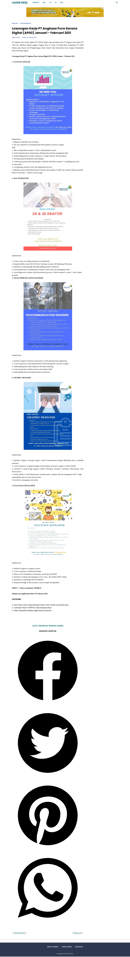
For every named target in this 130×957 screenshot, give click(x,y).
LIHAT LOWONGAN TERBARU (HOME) (47, 626)
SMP (61, 2)
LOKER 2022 (20, 2)
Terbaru (35, 2)
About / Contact (52, 947)
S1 (56, 2)
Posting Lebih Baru (19, 933)
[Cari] (117, 3)
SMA (44, 2)
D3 (50, 2)
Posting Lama (77, 933)
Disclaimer (79, 947)
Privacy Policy (67, 947)
